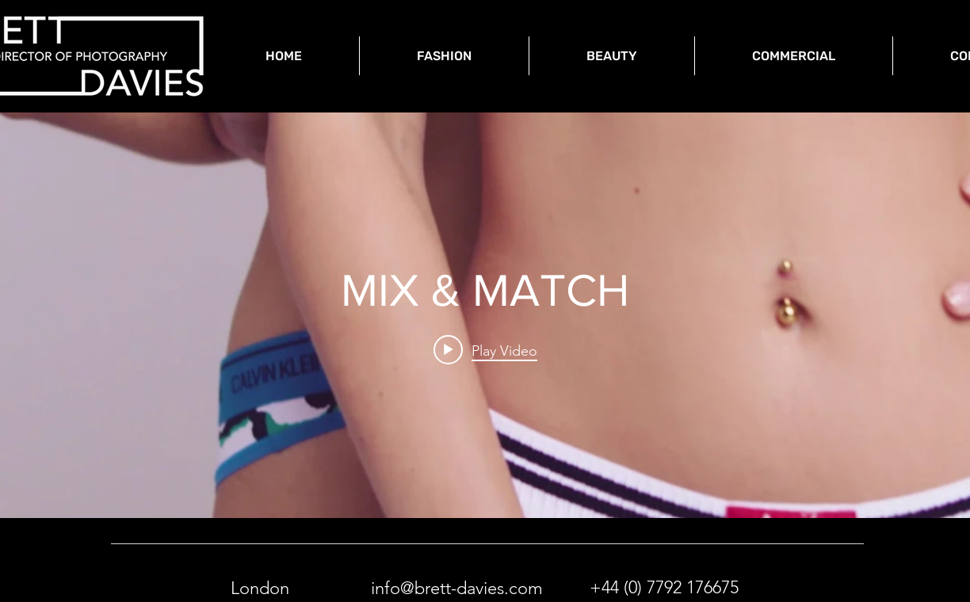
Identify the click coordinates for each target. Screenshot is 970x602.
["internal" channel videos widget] (485, 315)
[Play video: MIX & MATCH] (485, 350)
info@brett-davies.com (457, 588)
